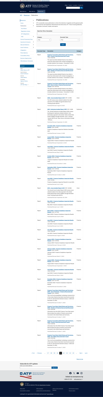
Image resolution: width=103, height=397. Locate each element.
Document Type (64, 37)
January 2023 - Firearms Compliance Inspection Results (59, 240)
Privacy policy (72, 390)
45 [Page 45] (73, 353)
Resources (27, 15)
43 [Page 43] (67, 353)
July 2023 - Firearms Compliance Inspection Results (60, 229)
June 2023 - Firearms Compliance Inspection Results (60, 220)
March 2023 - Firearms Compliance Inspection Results (59, 211)
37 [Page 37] (48, 353)
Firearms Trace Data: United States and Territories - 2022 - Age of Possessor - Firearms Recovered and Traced (60, 292)
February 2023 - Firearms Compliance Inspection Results (59, 249)
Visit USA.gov (50, 394)
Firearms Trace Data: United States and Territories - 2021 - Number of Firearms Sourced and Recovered (60, 70)
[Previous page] (39, 353)
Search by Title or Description (44, 31)
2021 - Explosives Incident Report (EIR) (57, 109)
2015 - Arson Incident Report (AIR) (56, 188)
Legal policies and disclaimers (43, 390)
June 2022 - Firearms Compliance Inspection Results (60, 178)
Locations (75, 5)
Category (39, 37)
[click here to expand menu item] (33, 20)
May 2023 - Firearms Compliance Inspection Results (60, 201)
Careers (70, 5)
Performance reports (74, 388)
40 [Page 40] (57, 353)
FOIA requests (39, 388)
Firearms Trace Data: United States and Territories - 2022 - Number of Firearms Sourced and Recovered (60, 307)
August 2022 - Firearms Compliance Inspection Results (59, 137)
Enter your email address (26, 365)
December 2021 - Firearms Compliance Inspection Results (59, 126)
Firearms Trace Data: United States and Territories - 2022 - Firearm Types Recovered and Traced (60, 321)
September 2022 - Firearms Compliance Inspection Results (60, 168)
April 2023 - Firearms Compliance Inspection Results (60, 269)
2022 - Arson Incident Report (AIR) (56, 98)
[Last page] (86, 353)
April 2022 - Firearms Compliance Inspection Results (60, 146)
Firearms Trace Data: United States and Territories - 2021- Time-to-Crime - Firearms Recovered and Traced (60, 85)
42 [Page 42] (63, 353)
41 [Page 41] (60, 353)
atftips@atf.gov (78, 379)
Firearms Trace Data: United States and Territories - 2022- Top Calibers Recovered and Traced (60, 336)
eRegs (66, 5)
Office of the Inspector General (58, 389)
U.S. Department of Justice (43, 385)
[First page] (33, 353)
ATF (21, 15)
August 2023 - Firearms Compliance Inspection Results (59, 260)
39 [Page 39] (54, 353)
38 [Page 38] (51, 353)
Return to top (80, 359)
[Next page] (81, 353)
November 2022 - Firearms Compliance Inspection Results (59, 279)
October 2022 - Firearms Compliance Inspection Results (59, 156)
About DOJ (22, 388)
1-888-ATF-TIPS (68, 379)
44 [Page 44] (70, 353)
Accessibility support (25, 390)
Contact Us (80, 5)
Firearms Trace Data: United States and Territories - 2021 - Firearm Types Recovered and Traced (60, 55)
